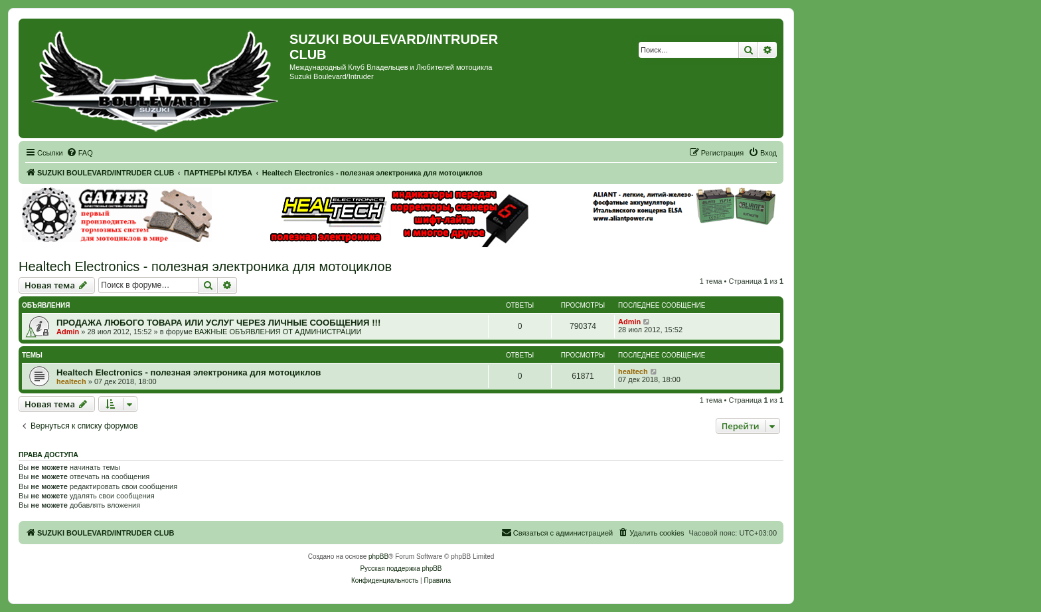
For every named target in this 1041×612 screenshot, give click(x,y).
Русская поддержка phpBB (400, 568)
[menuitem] (79, 153)
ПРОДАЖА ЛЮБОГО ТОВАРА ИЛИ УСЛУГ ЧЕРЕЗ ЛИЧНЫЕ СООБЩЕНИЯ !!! (218, 323)
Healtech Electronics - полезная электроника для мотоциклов (205, 266)
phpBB (378, 556)
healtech (71, 381)
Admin (67, 332)
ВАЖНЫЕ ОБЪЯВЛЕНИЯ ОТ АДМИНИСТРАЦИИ (278, 332)
